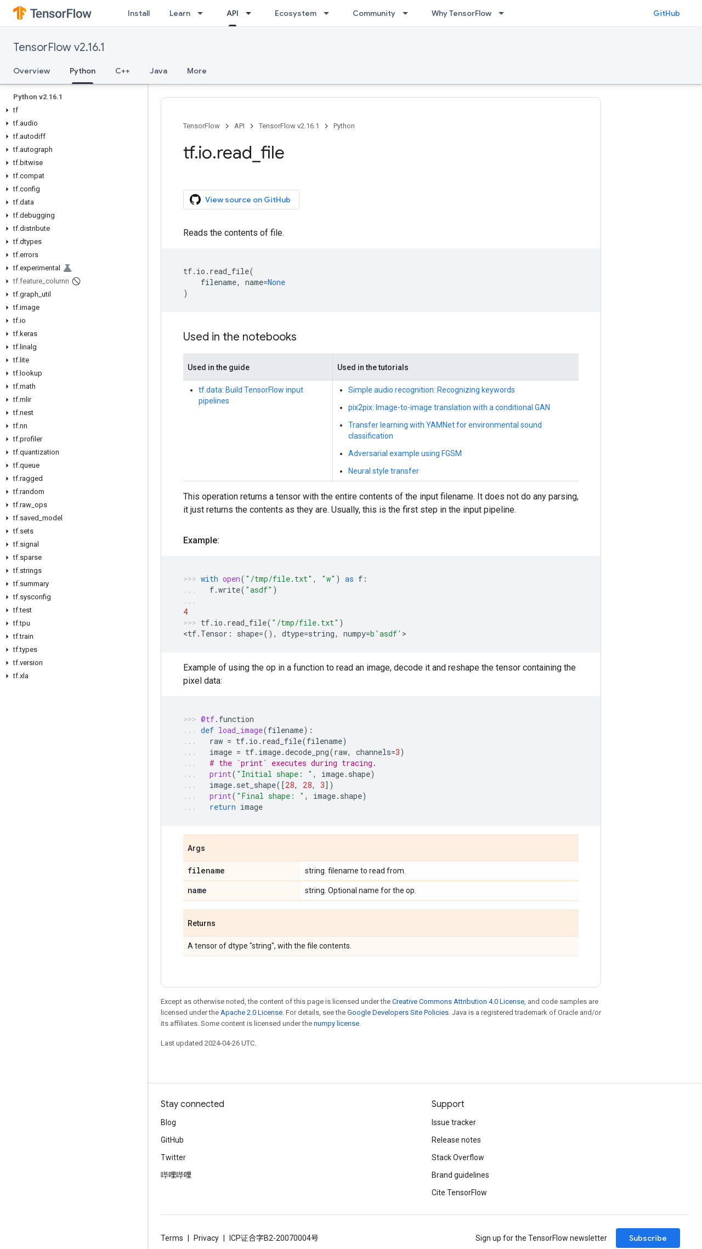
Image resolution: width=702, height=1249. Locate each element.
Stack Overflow (458, 1157)
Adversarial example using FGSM (405, 453)
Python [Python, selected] (82, 71)
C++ (122, 71)
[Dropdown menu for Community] (408, 13)
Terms (172, 1238)
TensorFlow (201, 126)
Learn (179, 13)
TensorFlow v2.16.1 (59, 47)
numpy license (336, 1023)
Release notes (456, 1140)
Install (139, 13)
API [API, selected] (233, 13)
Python (344, 126)
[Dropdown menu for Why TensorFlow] (504, 13)
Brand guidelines (460, 1175)
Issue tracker (454, 1122)
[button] (71, 110)
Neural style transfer (383, 471)
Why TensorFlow (461, 13)
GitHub (666, 13)
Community (374, 13)
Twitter (173, 1157)
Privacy (206, 1238)
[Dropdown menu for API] (252, 13)
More (197, 71)
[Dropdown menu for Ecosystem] (329, 13)
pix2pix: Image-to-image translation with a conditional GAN (449, 407)
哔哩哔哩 (176, 1175)
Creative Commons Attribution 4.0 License (458, 1001)
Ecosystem (295, 13)
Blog (168, 1122)
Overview (31, 71)
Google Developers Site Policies (398, 1012)
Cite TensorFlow (459, 1192)
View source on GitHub (240, 199)
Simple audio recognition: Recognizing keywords (431, 389)
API (239, 126)
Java (158, 71)
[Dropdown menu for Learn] (203, 13)
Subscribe (648, 1238)
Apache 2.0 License (251, 1012)
